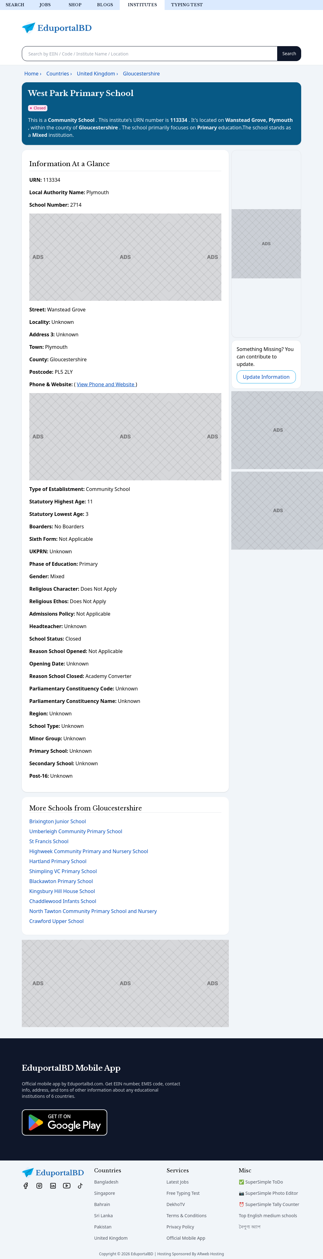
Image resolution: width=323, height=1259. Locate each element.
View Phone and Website (106, 384)
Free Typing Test (183, 1193)
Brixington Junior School (57, 821)
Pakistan (103, 1227)
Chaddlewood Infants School (62, 901)
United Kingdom (111, 1238)
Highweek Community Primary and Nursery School (88, 851)
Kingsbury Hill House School (62, 891)
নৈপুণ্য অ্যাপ (250, 1227)
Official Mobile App (185, 1238)
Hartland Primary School (57, 861)
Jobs (45, 4)
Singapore (104, 1193)
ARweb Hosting (210, 1254)
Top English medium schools (268, 1215)
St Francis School (49, 841)
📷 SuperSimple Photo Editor (268, 1193)
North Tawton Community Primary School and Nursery (93, 911)
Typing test (187, 4)
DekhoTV (175, 1204)
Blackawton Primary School (61, 881)
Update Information (266, 376)
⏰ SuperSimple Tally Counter (269, 1204)
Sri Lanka (103, 1215)
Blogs (105, 4)
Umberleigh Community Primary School (75, 831)
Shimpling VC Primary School (63, 871)
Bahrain (102, 1204)
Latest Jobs (177, 1182)
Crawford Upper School (56, 921)
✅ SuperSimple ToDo (261, 1182)
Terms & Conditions (186, 1215)
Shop (75, 4)
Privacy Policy (180, 1227)
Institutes (142, 4)
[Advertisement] (125, 257)
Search (15, 4)
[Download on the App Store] (64, 1122)
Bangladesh (106, 1182)
